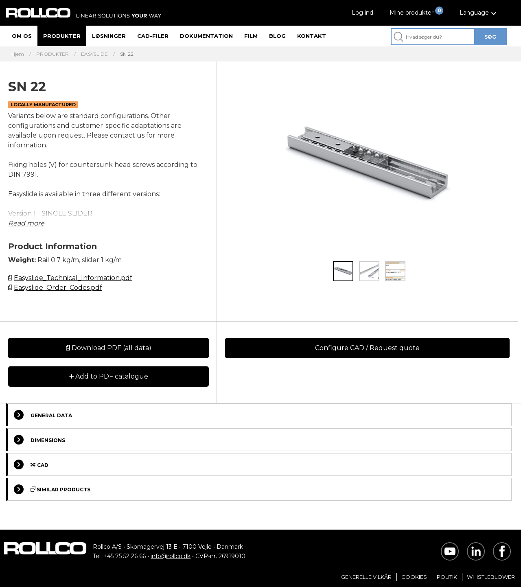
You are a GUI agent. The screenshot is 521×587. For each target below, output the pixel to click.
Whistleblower (491, 577)
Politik (447, 577)
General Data (43, 415)
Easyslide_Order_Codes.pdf (58, 287)
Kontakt (311, 36)
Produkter (62, 36)
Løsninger (109, 36)
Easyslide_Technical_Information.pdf (73, 278)
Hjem (17, 54)
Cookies (414, 577)
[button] (479, 13)
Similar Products (52, 489)
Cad (31, 464)
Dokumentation (206, 36)
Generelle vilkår (366, 577)
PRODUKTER (52, 54)
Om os (22, 36)
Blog (277, 36)
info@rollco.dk (170, 556)
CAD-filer (153, 36)
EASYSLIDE (94, 54)
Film (251, 36)
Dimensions (39, 440)
